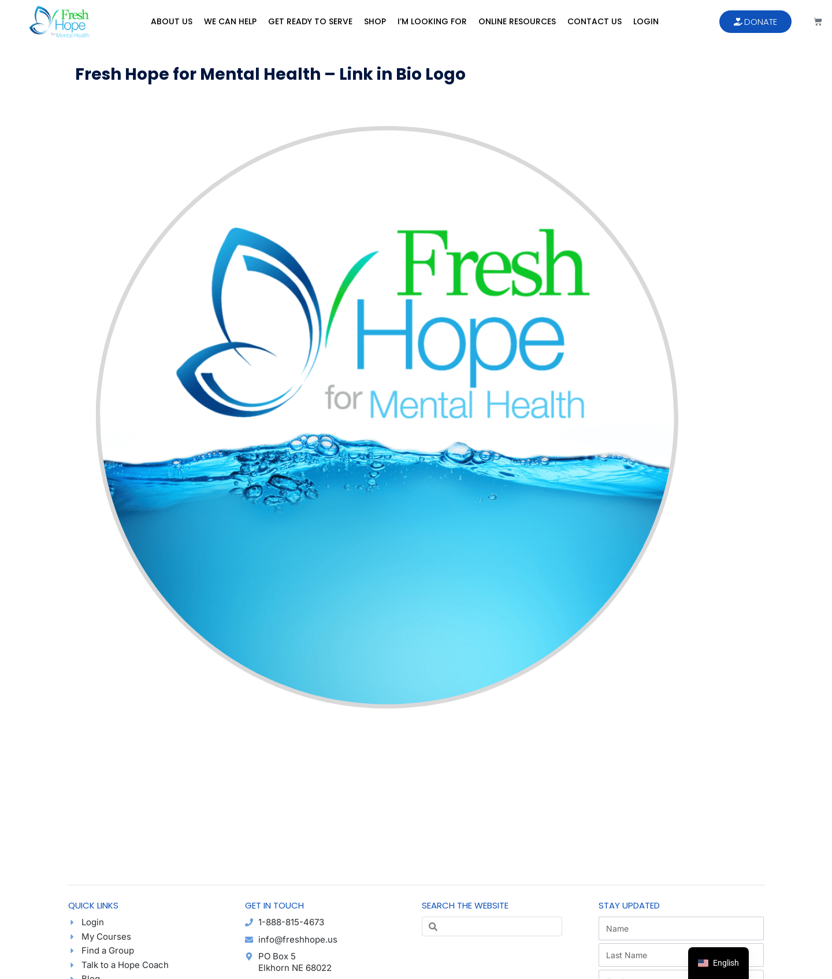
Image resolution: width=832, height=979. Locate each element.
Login (646, 21)
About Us (171, 21)
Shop (375, 21)
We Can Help (230, 21)
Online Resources (517, 21)
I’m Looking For (432, 21)
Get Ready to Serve (310, 21)
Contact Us (594, 21)
